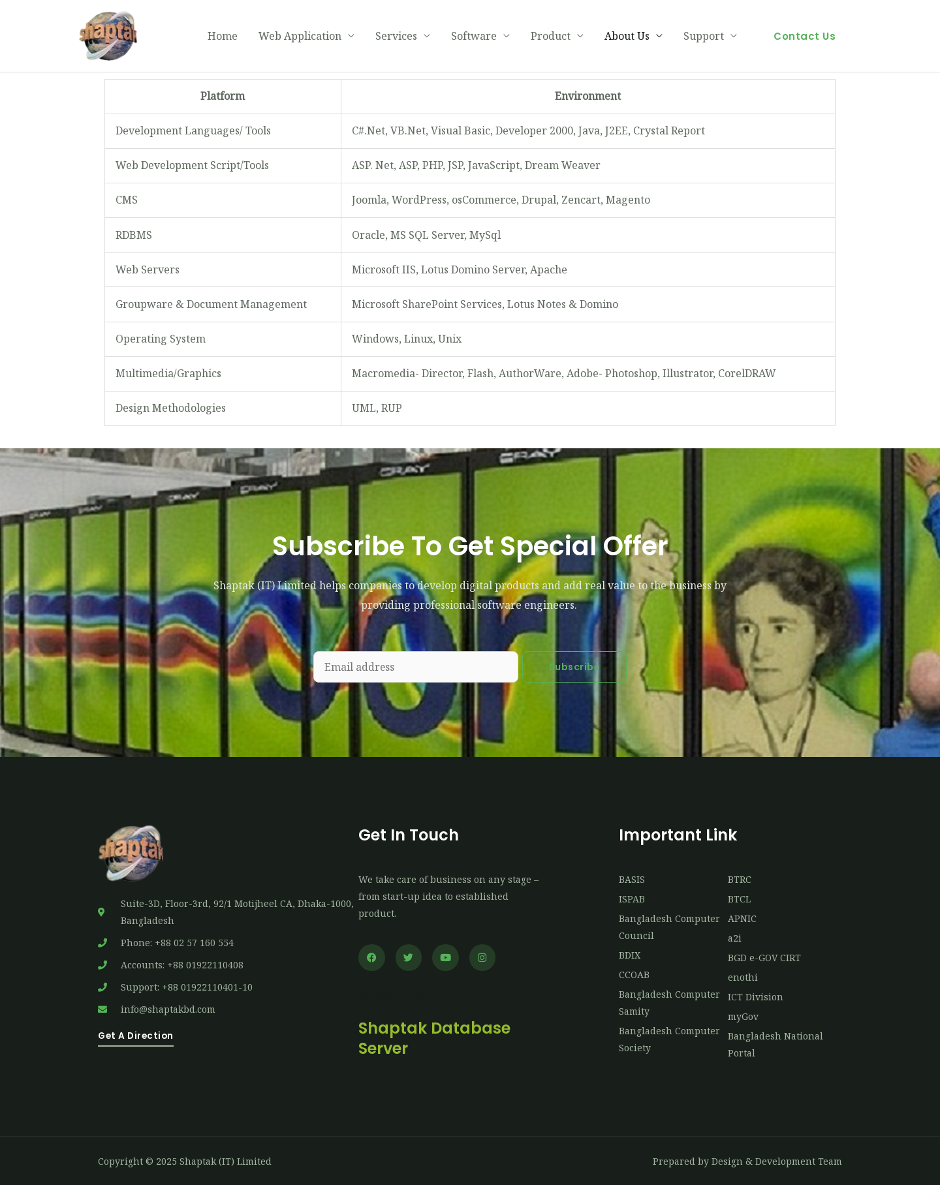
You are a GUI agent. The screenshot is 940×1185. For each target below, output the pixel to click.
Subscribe (575, 664)
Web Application (299, 35)
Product (551, 35)
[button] (804, 35)
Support (703, 35)
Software (474, 35)
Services (396, 35)
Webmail (394, 992)
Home (223, 35)
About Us (627, 35)
